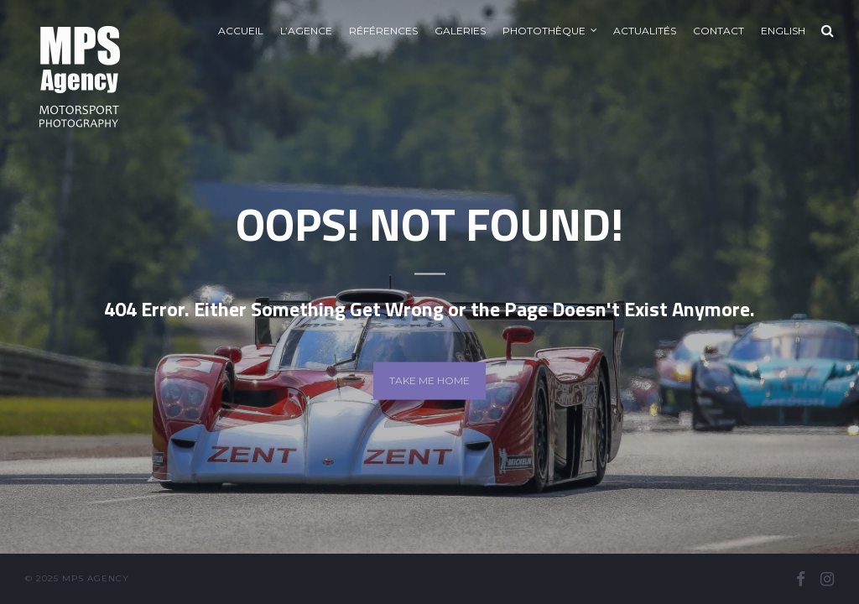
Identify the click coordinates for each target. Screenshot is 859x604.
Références (383, 30)
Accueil (240, 30)
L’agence (306, 30)
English (783, 30)
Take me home (429, 380)
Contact (718, 30)
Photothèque (544, 30)
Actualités (644, 30)
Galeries (460, 30)
